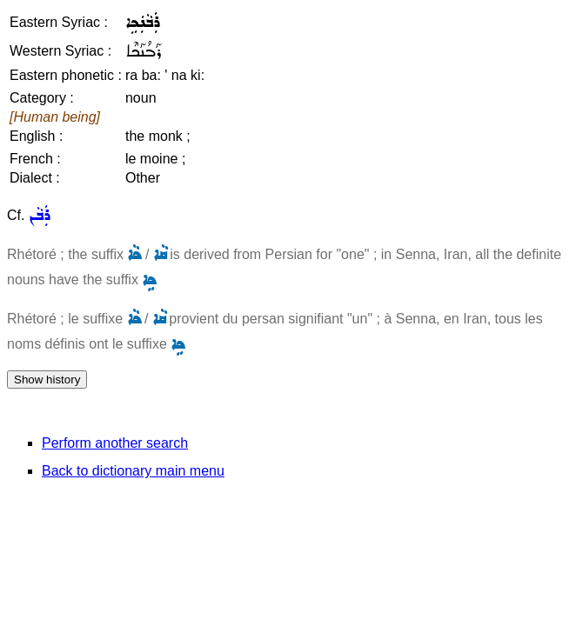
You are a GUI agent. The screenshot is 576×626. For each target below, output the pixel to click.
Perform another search (115, 443)
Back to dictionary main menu (133, 470)
